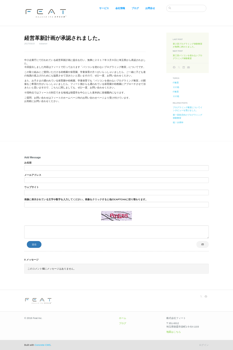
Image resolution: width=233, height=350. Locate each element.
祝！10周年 (178, 122)
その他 (176, 87)
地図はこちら (173, 331)
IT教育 (176, 82)
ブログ (135, 8)
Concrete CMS (42, 345)
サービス (104, 8)
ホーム (122, 318)
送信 (34, 244)
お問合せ (150, 8)
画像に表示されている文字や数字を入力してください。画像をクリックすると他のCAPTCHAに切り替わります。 (86, 199)
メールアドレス (32, 175)
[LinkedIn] (184, 67)
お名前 (28, 162)
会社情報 (120, 8)
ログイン (204, 345)
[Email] (188, 67)
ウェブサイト (31, 187)
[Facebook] (174, 67)
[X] (179, 67)
